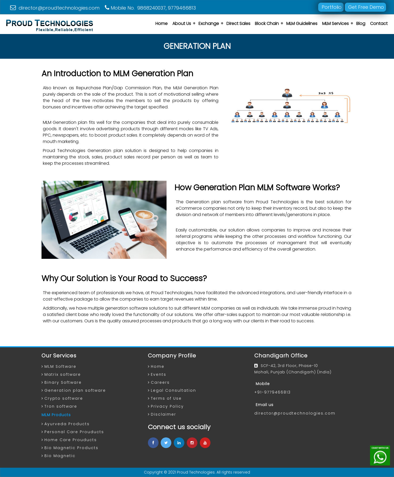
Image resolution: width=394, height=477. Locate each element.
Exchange (208, 23)
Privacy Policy (167, 406)
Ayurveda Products (67, 424)
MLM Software (60, 366)
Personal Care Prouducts (74, 431)
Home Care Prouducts (70, 439)
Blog (360, 23)
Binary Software (63, 382)
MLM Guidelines (301, 23)
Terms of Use (166, 398)
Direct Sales (238, 23)
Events (158, 374)
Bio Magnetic (60, 455)
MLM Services (335, 23)
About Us (181, 23)
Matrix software (62, 374)
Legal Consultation (173, 390)
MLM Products (56, 415)
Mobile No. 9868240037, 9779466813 (150, 8)
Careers (160, 382)
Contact (379, 23)
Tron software (60, 406)
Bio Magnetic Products (71, 447)
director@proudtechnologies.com (54, 8)
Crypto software (63, 398)
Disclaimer (163, 414)
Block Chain (267, 23)
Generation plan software (75, 390)
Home (161, 23)
